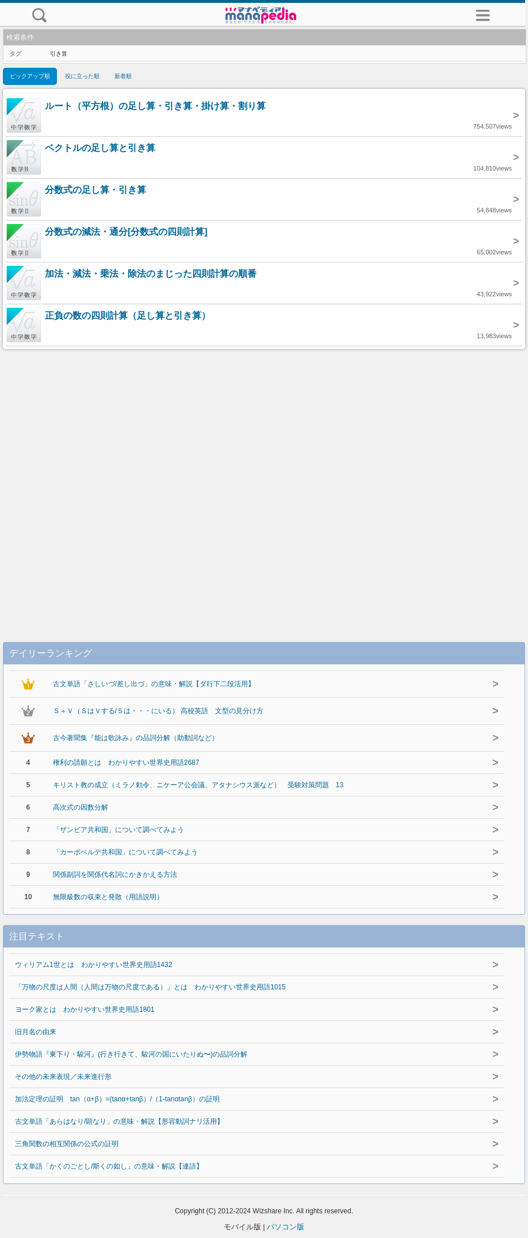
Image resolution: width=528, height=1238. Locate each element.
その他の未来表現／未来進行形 (63, 1077)
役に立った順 (82, 76)
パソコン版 (285, 1226)
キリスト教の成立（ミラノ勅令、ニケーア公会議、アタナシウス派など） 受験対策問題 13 (198, 785)
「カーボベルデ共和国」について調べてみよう (125, 852)
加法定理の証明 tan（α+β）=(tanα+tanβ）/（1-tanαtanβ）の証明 (117, 1099)
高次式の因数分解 (80, 807)
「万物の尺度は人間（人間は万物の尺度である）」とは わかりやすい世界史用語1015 (150, 987)
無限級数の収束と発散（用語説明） (108, 897)
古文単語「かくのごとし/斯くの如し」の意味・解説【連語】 (109, 1166)
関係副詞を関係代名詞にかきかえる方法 (115, 875)
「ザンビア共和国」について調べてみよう (118, 830)
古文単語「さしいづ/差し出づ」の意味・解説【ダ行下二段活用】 (154, 684)
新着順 (123, 76)
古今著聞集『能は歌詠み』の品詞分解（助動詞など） (136, 738)
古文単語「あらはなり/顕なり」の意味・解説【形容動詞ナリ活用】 (119, 1121)
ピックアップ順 (30, 76)
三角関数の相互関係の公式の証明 (66, 1144)
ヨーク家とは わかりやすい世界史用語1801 (85, 1009)
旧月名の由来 (35, 1032)
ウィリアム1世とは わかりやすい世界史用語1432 (93, 965)
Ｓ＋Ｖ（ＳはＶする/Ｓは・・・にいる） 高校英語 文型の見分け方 (158, 711)
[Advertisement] (264, 484)
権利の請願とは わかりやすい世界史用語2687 (126, 763)
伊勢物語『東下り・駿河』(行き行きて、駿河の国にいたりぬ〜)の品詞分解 (131, 1054)
